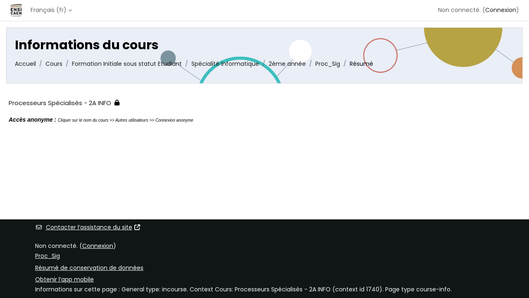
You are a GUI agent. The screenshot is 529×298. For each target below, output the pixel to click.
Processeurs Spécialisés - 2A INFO (60, 103)
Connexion (500, 10)
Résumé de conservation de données (89, 268)
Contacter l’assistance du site (88, 227)
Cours (53, 64)
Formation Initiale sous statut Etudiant (127, 64)
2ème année (287, 64)
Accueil (25, 64)
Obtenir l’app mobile (64, 279)
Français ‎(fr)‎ (49, 10)
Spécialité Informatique (225, 64)
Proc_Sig (327, 64)
